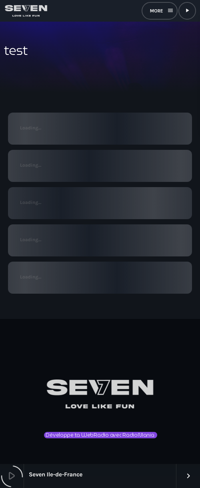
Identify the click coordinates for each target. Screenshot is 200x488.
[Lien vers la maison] (26, 11)
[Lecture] (187, 11)
